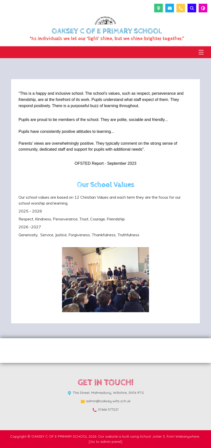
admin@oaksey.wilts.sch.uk (108, 401)
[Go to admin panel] (105, 441)
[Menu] (201, 52)
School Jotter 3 (152, 436)
